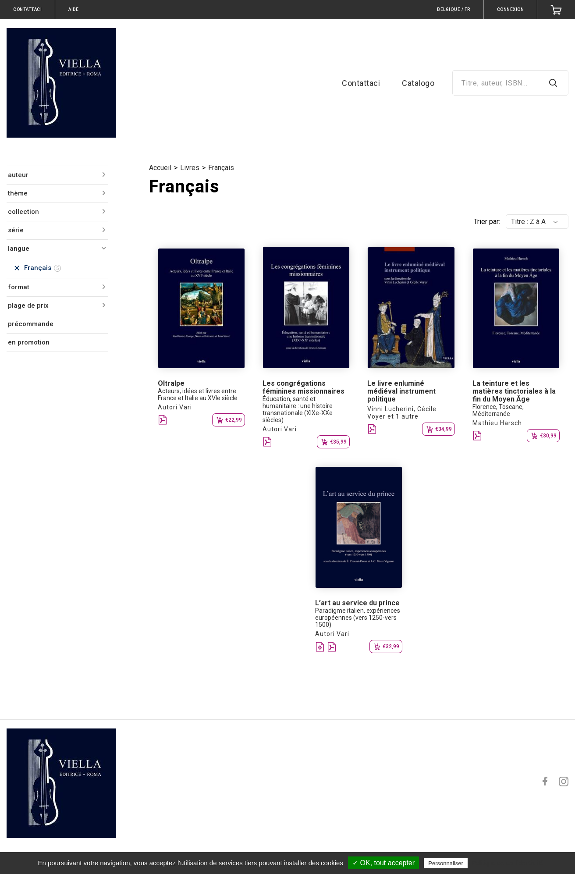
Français (221, 167)
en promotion (29, 342)
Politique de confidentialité (507, 863)
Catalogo (418, 83)
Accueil (160, 167)
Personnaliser (445, 863)
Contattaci (361, 83)
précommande (30, 324)
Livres (189, 167)
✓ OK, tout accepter (383, 863)
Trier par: (487, 221)
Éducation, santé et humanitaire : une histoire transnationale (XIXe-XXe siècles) (298, 409)
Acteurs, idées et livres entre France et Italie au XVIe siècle (198, 394)
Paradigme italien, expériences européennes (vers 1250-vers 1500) (357, 617)
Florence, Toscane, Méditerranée (498, 410)
